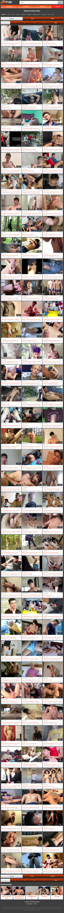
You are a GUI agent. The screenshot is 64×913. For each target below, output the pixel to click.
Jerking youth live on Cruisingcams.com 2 (11, 425)
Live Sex (57, 6)
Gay (60, 44)
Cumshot (38, 44)
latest (32, 18)
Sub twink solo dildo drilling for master (52, 362)
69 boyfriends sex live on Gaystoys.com (52, 510)
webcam (44, 14)
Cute (18, 172)
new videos (26, 6)
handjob (23, 14)
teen (13, 14)
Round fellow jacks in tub (28, 171)
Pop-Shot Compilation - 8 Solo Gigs (51, 64)
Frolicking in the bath (27, 850)
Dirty (36, 554)
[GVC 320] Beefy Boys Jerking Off (50, 298)
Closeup (15, 745)
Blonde (9, 172)
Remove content (29, 903)
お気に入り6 (25, 425)
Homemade (59, 129)
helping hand (36, 14)
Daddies (12, 554)
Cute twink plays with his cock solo (30, 255)
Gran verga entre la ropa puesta (9, 637)
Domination (46, 363)
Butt (14, 172)
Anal (9, 44)
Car (35, 108)
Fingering (59, 851)
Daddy (56, 172)
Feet (39, 172)
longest (53, 18)
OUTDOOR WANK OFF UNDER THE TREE (31, 362)
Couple (34, 299)
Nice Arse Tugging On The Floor (29, 340)
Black (15, 511)
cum (49, 14)
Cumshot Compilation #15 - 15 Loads (10, 298)
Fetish (19, 129)
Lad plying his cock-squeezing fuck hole (11, 171)
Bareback (14, 44)
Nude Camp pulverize (48, 595)
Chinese (35, 851)
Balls (54, 851)
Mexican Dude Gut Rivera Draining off (30, 64)
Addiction (24, 489)
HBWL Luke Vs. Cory (47, 680)
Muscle (37, 448)
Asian (51, 108)
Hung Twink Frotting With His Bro (29, 531)
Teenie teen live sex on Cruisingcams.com (31, 86)
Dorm (60, 554)
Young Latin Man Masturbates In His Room (11, 64)
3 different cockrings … (7, 128)
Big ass (51, 533)
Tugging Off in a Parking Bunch (29, 107)
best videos (9, 6)
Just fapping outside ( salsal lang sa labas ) (32, 213)
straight (29, 14)
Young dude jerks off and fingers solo (10, 340)
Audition (46, 405)
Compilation (52, 66)
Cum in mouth (32, 490)
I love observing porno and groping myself (11, 722)
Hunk (58, 299)
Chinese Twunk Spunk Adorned (29, 149)
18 (24, 87)
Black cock (35, 872)
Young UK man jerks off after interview (10, 616)
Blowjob (32, 44)
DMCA (35, 903)
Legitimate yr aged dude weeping (50, 383)
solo (9, 14)
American (10, 511)
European (25, 193)
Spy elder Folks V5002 (27, 574)
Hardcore (38, 745)
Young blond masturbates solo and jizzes (31, 680)
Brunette (10, 66)
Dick (56, 44)
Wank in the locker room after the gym (51, 637)
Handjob (35, 193)
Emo (39, 299)
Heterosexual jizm (6, 404)
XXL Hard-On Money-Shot (49, 828)
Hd (18, 66)
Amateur (4, 44)
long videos (43, 6)
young (17, 14)
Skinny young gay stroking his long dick (31, 383)
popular (12, 18)
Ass (28, 44)
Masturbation (38, 384)
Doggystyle (52, 257)
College (4, 320)
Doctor (36, 787)
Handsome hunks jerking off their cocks (10, 574)
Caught (55, 108)
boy (53, 14)
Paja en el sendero (6, 107)
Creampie (25, 660)
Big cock (46, 66)
